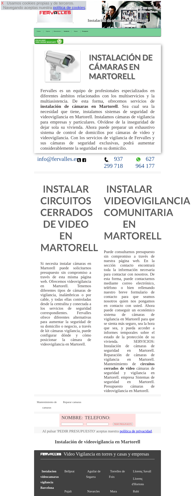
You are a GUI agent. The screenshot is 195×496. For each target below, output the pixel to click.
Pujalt (68, 491)
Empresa (48, 31)
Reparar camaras (72, 402)
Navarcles (93, 491)
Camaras (39, 31)
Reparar (76, 31)
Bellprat (69, 471)
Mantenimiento (57, 31)
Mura (113, 491)
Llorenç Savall (142, 471)
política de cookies (69, 7)
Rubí (136, 491)
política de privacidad (136, 431)
